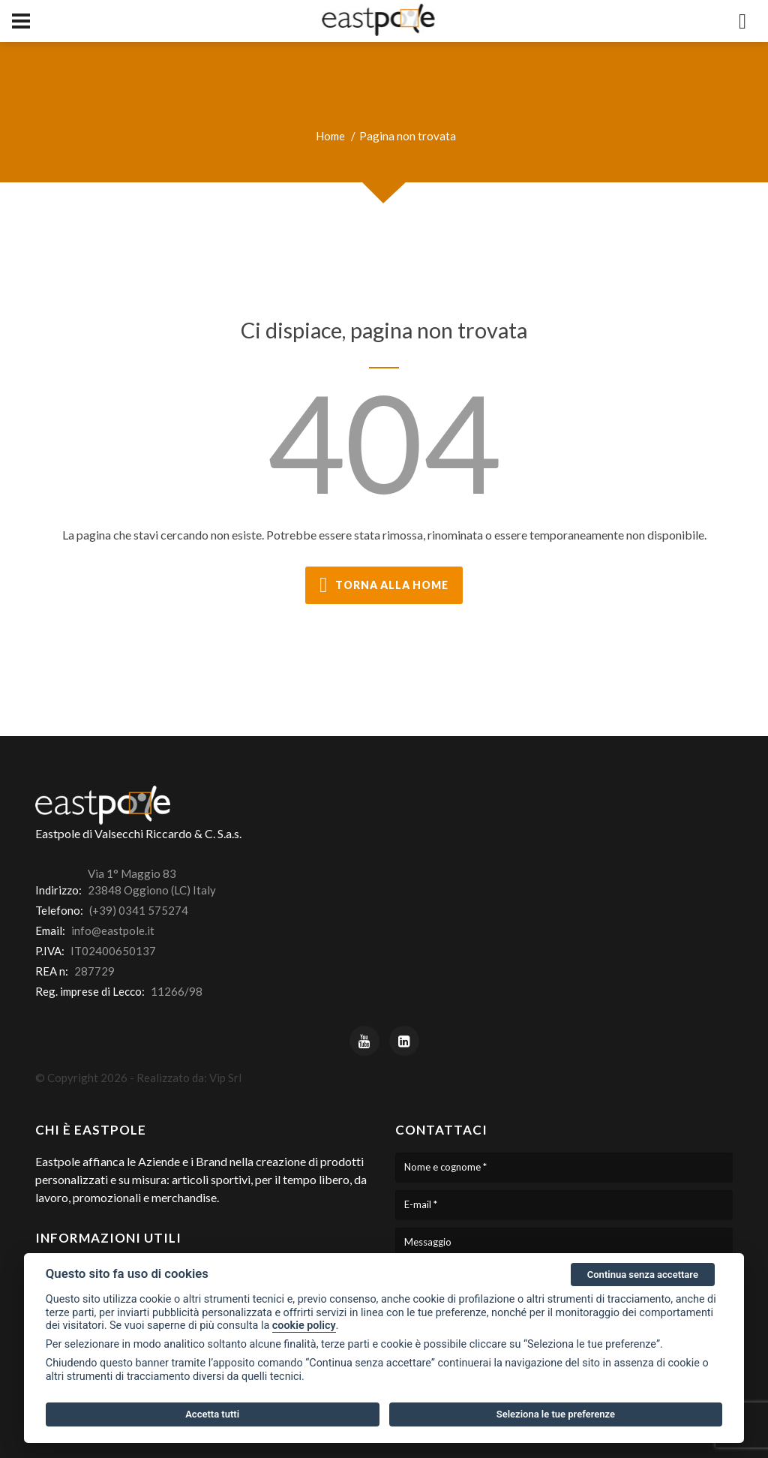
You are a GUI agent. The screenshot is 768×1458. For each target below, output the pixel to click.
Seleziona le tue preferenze (555, 1414)
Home (330, 136)
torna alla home (384, 585)
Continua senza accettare (642, 1274)
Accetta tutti (212, 1414)
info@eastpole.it (112, 930)
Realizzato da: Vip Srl (189, 1077)
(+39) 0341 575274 (138, 910)
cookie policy (304, 1325)
